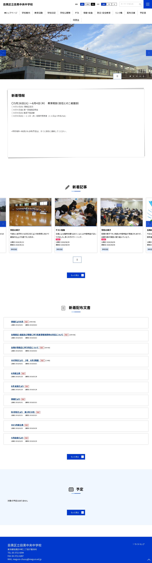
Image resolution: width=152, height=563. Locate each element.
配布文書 (131, 12)
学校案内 (26, 12)
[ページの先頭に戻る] (149, 560)
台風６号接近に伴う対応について (25, 347)
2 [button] (133, 76)
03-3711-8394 (18, 552)
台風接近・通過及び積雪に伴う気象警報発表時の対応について (37, 334)
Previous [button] (3, 53)
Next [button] (149, 53)
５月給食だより (17, 437)
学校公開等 (65, 12)
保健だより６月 (17, 321)
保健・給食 (88, 12)
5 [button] (143, 76)
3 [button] (136, 76)
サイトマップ (139, 544)
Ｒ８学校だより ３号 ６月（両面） (25, 360)
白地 (87, 4)
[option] (76, 51)
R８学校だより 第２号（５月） (23, 412)
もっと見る (75, 275)
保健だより (15, 399)
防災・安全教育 (103, 12)
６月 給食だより (17, 386)
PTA (77, 12)
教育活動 (39, 12)
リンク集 (118, 12)
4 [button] (140, 76)
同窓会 (76, 19)
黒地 (93, 4)
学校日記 (51, 12)
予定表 (143, 12)
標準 (104, 4)
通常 (82, 4)
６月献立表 (16, 373)
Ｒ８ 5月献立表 (17, 424)
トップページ (11, 12)
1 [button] (130, 76)
